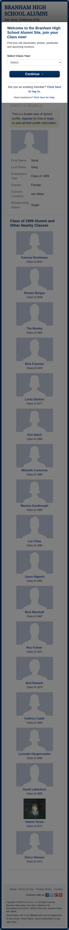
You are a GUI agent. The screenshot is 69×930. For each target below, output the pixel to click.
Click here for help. (44, 97)
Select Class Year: (19, 55)
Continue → (34, 74)
